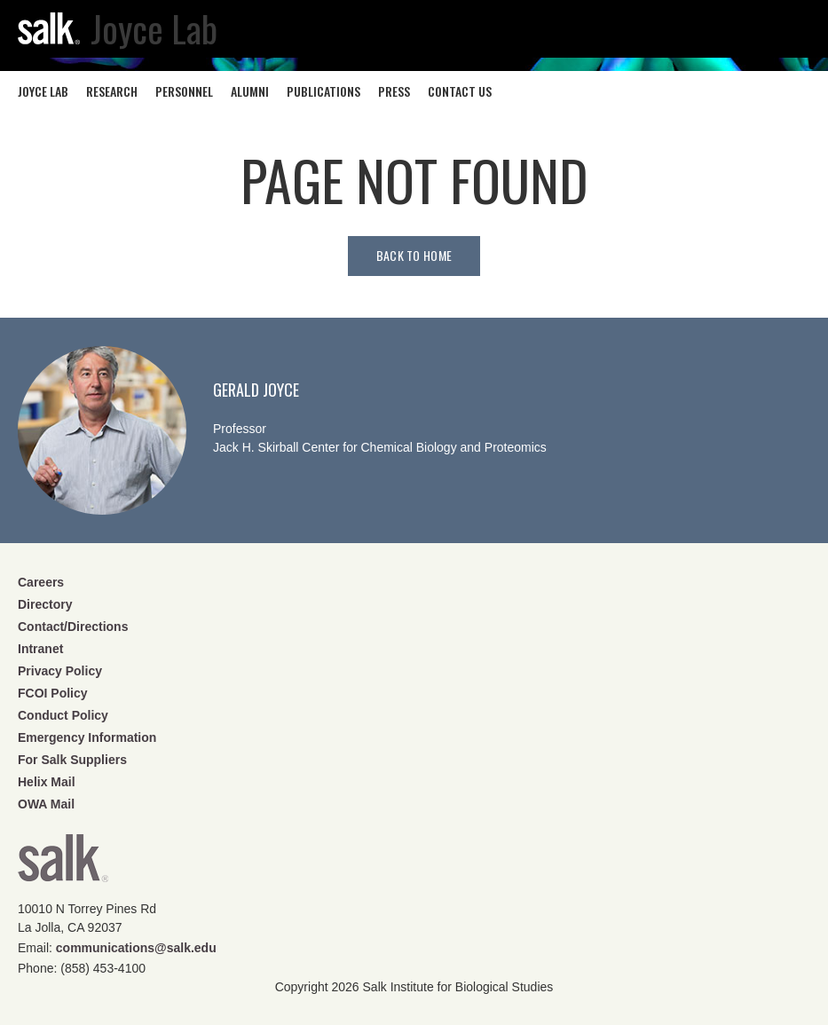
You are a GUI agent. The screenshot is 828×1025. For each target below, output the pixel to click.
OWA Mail (46, 804)
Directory (45, 604)
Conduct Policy (63, 715)
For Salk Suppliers (72, 760)
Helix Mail (46, 782)
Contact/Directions (73, 626)
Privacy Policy (60, 671)
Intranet (40, 649)
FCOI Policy (53, 693)
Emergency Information (87, 737)
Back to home (414, 255)
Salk (63, 864)
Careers (41, 582)
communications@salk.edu (136, 948)
